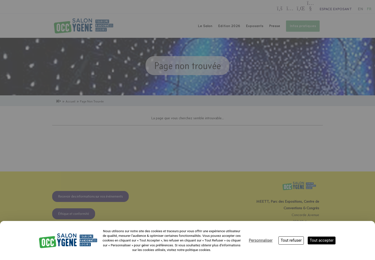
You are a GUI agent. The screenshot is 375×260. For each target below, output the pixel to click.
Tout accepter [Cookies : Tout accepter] (322, 240)
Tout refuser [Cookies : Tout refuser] (291, 240)
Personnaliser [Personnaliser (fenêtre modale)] (261, 240)
